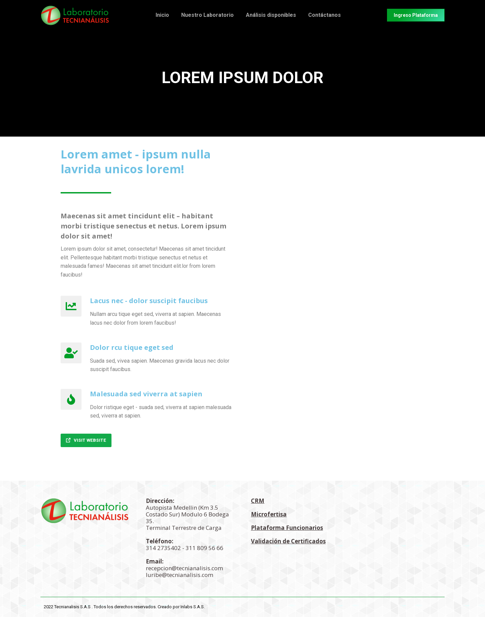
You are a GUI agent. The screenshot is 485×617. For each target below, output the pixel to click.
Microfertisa (269, 514)
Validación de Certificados (288, 541)
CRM (257, 501)
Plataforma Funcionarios (287, 528)
